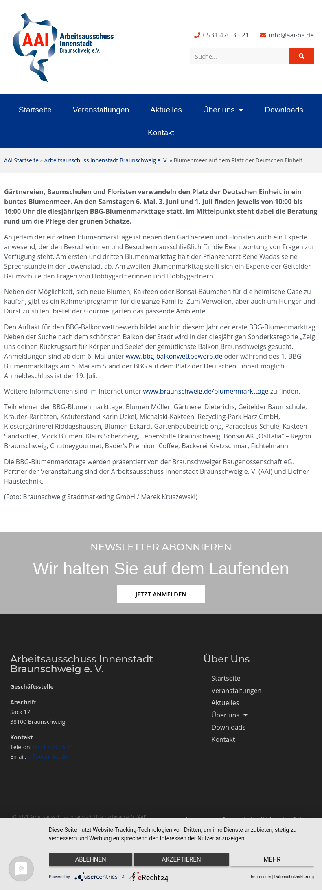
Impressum (201, 819)
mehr (274, 862)
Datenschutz (238, 819)
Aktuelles (166, 109)
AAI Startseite (21, 160)
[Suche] (301, 56)
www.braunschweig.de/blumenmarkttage (205, 391)
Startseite (35, 109)
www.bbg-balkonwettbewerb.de (174, 356)
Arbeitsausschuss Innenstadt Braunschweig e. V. (106, 160)
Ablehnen (87, 862)
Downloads (284, 109)
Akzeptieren (181, 862)
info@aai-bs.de (47, 757)
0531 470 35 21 (53, 747)
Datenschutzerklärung (294, 877)
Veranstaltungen (101, 109)
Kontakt (161, 132)
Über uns (223, 110)
